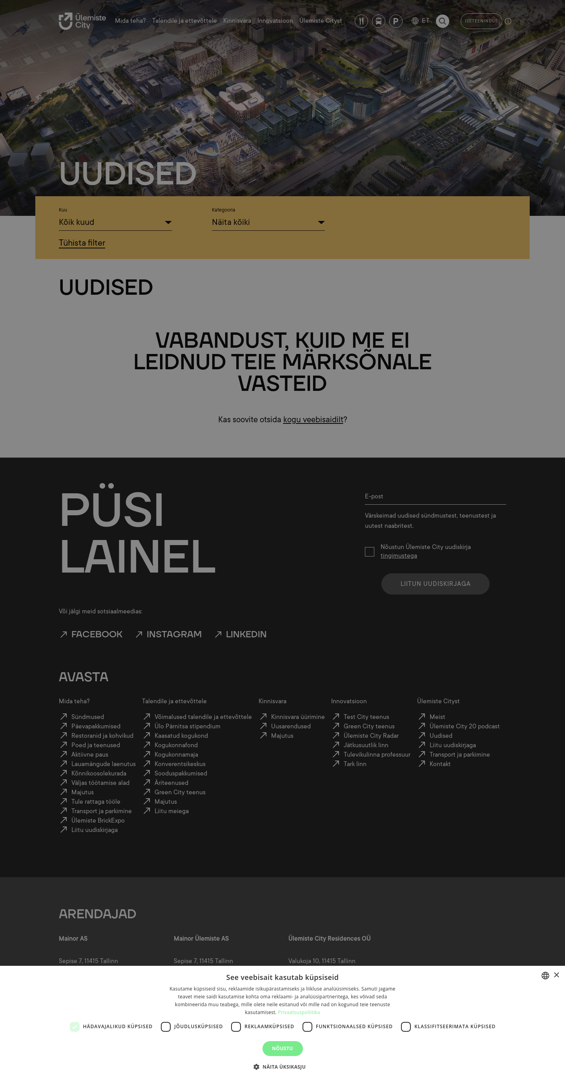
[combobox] (545, 976)
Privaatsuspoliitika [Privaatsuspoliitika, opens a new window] (299, 1012)
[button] (282, 1066)
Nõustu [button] (282, 1048)
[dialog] (282, 1023)
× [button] (556, 975)
